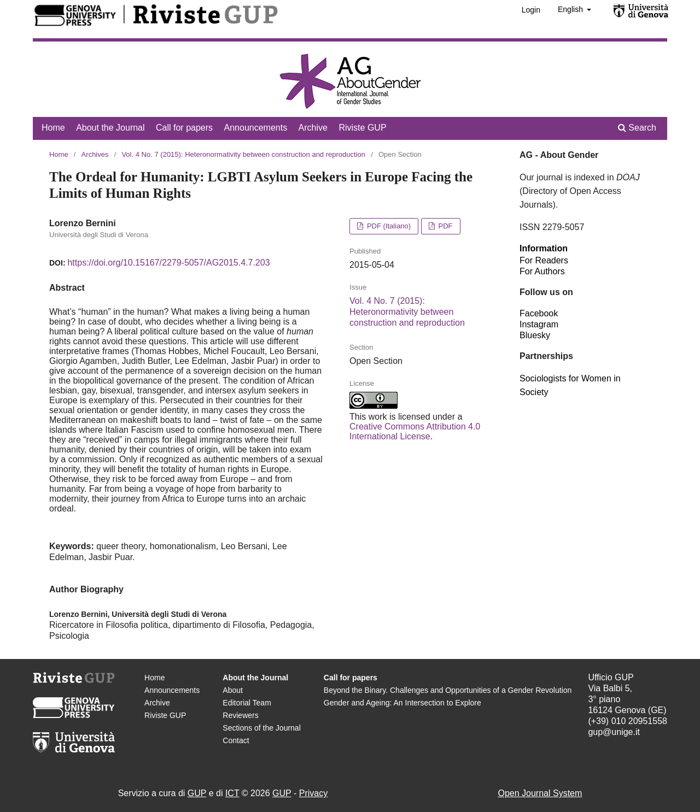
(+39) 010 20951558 (627, 721)
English (571, 9)
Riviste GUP (362, 127)
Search (637, 127)
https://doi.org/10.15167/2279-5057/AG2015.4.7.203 (168, 262)
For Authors (542, 271)
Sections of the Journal (261, 727)
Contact (236, 740)
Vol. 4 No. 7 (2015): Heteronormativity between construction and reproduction (243, 154)
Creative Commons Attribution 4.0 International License (414, 431)
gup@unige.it (614, 732)
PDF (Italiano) (388, 226)
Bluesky (535, 335)
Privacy (313, 793)
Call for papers (184, 127)
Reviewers (240, 715)
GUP (197, 793)
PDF (444, 226)
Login (531, 9)
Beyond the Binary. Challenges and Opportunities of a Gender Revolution (447, 690)
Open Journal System (540, 793)
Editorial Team (247, 702)
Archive (313, 127)
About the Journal (110, 127)
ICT (232, 793)
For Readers (544, 260)
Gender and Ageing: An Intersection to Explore (402, 702)
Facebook (539, 313)
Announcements (256, 127)
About (233, 690)
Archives (95, 154)
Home (53, 127)
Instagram (539, 324)
